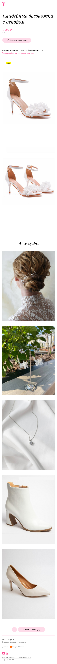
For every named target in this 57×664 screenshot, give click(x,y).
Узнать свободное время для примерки (18, 53)
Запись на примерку (31, 630)
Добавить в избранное (16, 40)
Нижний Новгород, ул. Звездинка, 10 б (16, 657)
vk (3, 653)
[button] (28, 99)
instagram (7, 653)
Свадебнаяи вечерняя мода (3, 4)
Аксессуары (28, 244)
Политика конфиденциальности (14, 642)
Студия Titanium (18, 647)
